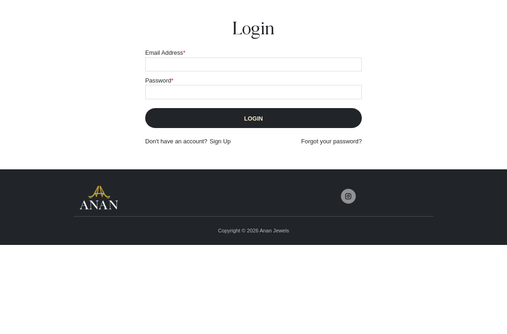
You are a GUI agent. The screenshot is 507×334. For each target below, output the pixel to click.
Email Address (165, 52)
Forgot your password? (331, 141)
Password (159, 80)
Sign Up (220, 141)
